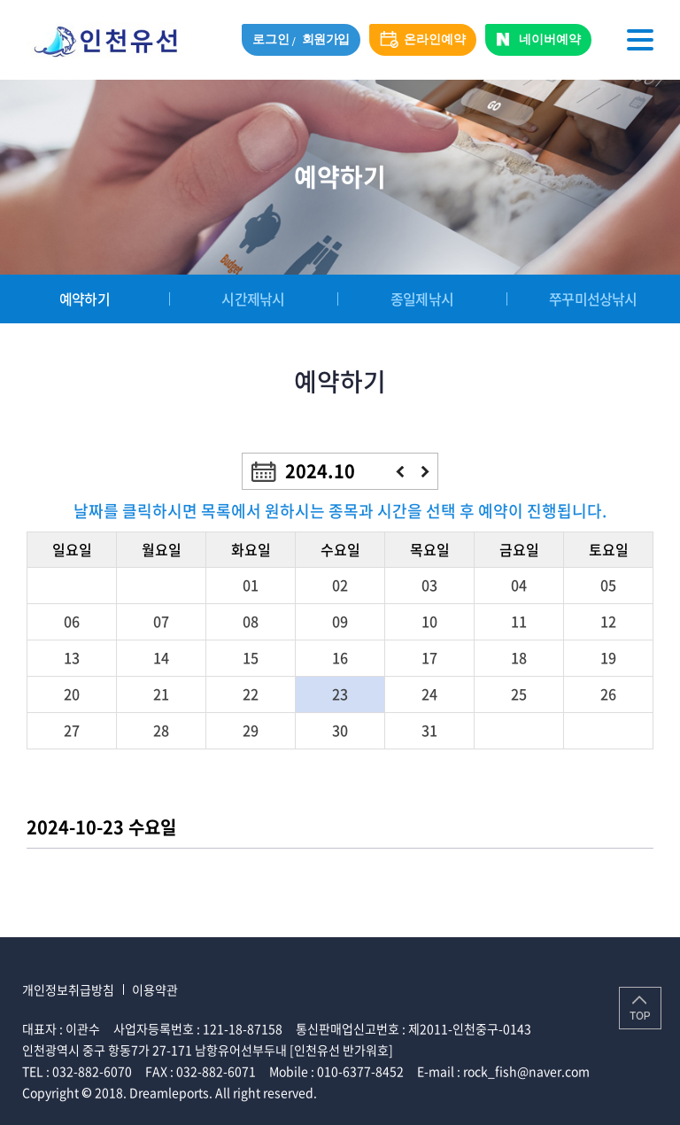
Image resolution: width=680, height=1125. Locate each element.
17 (429, 657)
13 (72, 657)
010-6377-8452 (360, 1071)
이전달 (400, 471)
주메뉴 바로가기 (0, 0)
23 (340, 693)
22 (251, 693)
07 (161, 621)
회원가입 (326, 39)
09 (340, 621)
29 (251, 730)
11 (519, 621)
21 (161, 693)
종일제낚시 (421, 298)
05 (608, 584)
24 (429, 693)
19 (608, 657)
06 (72, 621)
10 (429, 621)
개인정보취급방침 (68, 989)
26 (608, 693)
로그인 (270, 39)
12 (608, 621)
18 (519, 657)
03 (429, 584)
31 (429, 730)
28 (161, 730)
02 (340, 584)
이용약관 (155, 989)
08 (251, 621)
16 (340, 657)
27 (72, 730)
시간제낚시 (251, 298)
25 (519, 693)
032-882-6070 (92, 1071)
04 (519, 584)
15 (251, 657)
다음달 (425, 471)
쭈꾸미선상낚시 (592, 298)
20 (72, 693)
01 (251, 584)
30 (340, 730)
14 (161, 657)
